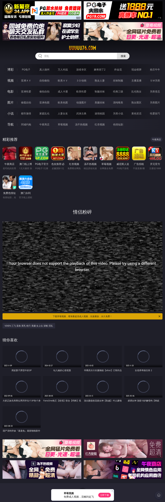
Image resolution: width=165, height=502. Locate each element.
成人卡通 (63, 91)
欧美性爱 (81, 91)
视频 (10, 80)
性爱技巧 (155, 113)
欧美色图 (63, 102)
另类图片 (155, 102)
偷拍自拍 (44, 91)
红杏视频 (100, 124)
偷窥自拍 (26, 102)
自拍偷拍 (44, 80)
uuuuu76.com (82, 48)
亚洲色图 (44, 102)
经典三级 (118, 91)
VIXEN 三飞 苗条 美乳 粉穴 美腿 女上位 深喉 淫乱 (29, 325)
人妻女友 (63, 113)
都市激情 (26, 113)
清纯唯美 (118, 102)
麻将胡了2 (99, 69)
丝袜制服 (118, 80)
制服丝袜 (100, 91)
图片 (10, 102)
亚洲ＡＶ (26, 80)
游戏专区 (81, 69)
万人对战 (63, 69)
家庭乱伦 (44, 113)
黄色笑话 (136, 113)
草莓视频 (63, 124)
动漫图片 (81, 102)
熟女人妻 (100, 80)
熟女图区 (136, 102)
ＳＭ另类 (155, 80)
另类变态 (155, 91)
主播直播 (136, 80)
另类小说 (118, 113)
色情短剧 (118, 124)
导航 (10, 124)
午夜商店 (44, 124)
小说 (10, 113)
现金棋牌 (136, 69)
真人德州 (44, 69)
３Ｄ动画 (81, 80)
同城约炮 (26, 124)
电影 (10, 91)
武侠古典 (81, 113)
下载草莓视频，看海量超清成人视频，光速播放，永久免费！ (107, 316)
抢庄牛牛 (155, 69)
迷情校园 (100, 113)
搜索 (123, 56)
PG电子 (26, 69)
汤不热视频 (81, 124)
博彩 (10, 69)
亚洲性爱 (26, 91)
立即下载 (104, 495)
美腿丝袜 (100, 102)
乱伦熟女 (136, 91)
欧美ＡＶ (63, 80)
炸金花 (118, 69)
